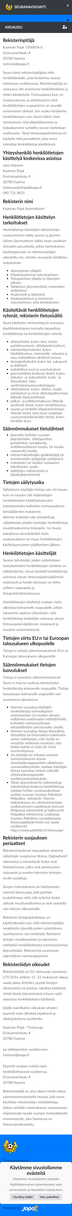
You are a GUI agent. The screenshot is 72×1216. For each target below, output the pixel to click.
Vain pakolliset (49, 1197)
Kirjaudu (36, 27)
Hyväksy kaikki (23, 1197)
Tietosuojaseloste (16, 1160)
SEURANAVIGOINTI (38, 5)
